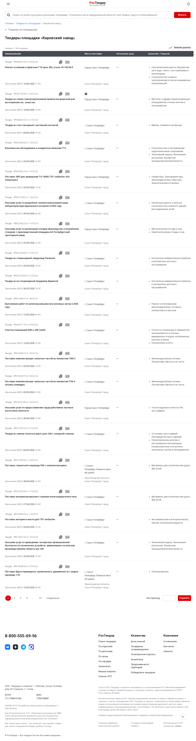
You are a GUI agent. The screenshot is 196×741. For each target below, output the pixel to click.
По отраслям (105, 646)
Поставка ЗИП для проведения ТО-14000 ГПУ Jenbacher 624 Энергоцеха (37, 178)
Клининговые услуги (162, 343)
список (178, 726)
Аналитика (137, 659)
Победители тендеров (143, 672)
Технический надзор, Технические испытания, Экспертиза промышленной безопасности (169, 157)
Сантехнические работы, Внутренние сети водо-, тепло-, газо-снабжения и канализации (170, 70)
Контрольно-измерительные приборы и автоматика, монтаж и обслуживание (171, 261)
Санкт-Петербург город (96, 84)
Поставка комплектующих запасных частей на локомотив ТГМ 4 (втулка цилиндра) (40, 383)
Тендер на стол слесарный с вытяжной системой (31, 125)
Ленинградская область (97, 478)
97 (40, 598)
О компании (170, 641)
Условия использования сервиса (142, 724)
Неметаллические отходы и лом (168, 232)
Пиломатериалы (160, 571)
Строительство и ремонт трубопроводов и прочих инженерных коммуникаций (171, 80)
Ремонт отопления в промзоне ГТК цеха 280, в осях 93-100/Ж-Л (39, 67)
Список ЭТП (105, 676)
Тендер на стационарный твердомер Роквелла (30, 258)
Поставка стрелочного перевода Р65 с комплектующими (35, 465)
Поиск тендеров (107, 641)
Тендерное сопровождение (140, 648)
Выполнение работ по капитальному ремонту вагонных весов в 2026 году (41, 305)
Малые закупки (107, 671)
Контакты (168, 646)
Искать (182, 14)
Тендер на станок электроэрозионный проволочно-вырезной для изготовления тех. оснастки (40, 101)
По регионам (105, 651)
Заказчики (104, 666)
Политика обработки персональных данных (108, 724)
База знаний (138, 641)
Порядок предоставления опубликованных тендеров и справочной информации (135, 715)
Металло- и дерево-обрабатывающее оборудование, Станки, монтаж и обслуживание (171, 102)
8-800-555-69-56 (21, 636)
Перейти (184, 598)
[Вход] (187, 4)
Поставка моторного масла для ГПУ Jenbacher (30, 519)
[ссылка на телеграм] (23, 647)
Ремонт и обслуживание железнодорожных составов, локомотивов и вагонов (166, 307)
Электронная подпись (143, 654)
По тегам (103, 656)
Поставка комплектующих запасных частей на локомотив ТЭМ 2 (40, 358)
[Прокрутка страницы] (183, 716)
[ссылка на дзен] (15, 647)
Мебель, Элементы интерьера (167, 125)
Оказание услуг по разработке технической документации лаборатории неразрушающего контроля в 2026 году (36, 204)
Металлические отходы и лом (167, 229)
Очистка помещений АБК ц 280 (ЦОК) (25, 330)
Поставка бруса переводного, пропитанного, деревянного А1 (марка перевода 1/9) (41, 573)
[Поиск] (8, 15)
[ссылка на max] (31, 647)
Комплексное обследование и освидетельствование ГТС (35, 148)
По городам (104, 661)
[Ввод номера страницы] (168, 598)
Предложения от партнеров (140, 666)
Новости (168, 651)
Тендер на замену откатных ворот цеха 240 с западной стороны (39, 433)
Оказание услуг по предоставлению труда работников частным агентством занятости (39, 409)
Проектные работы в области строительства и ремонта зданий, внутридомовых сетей (169, 206)
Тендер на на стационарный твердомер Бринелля (31, 281)
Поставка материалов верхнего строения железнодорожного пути (40, 496)
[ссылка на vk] (7, 647)
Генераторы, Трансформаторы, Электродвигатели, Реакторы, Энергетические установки (167, 180)
